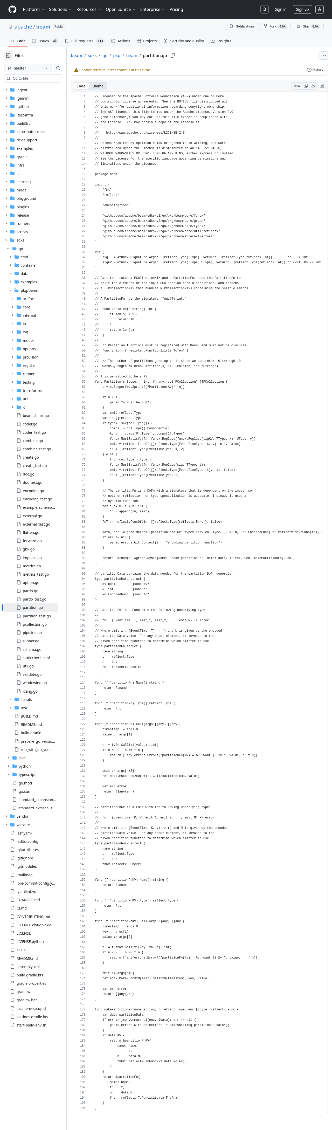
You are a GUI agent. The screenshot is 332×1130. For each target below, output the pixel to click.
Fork (275, 26)
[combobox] (43, 78)
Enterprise (152, 9)
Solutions (60, 9)
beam (43, 26)
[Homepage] (12, 9)
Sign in (280, 9)
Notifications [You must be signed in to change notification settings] (241, 26)
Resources (89, 9)
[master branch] (36, 68)
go (121, 55)
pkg (133, 55)
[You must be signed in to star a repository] (308, 26)
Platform (34, 9)
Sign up (302, 9)
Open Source (121, 9)
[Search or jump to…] (264, 9)
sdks (109, 55)
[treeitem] (39, 607)
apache (23, 26)
